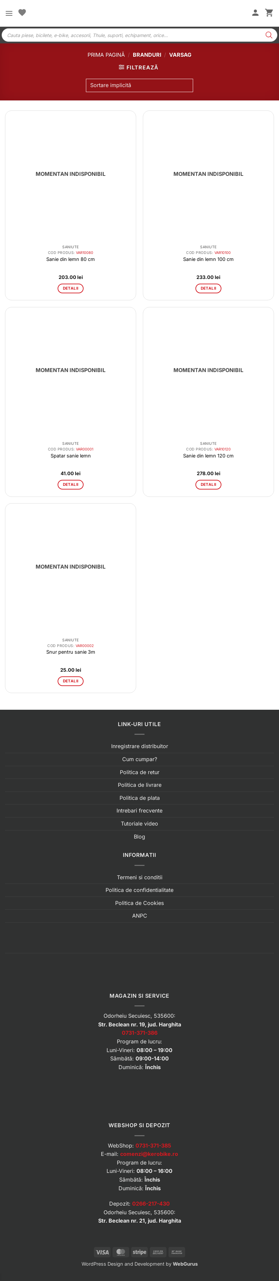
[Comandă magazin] (139, 85)
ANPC (139, 915)
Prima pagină (106, 54)
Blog (139, 836)
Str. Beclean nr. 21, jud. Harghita (139, 1220)
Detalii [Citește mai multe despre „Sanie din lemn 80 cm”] (70, 288)
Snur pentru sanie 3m (70, 652)
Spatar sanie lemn (71, 455)
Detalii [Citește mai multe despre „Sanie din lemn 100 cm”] (208, 288)
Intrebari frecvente (139, 810)
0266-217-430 (151, 1203)
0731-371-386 (139, 1032)
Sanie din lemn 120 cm (208, 455)
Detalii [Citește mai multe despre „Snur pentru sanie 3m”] (70, 681)
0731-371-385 (153, 1145)
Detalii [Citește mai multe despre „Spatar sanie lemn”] (70, 484)
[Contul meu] (255, 13)
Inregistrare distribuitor (139, 746)
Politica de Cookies (139, 903)
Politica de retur (139, 772)
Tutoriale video (139, 823)
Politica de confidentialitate (139, 890)
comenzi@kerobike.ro (149, 1154)
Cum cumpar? (139, 759)
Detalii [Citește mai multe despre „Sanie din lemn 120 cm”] (208, 484)
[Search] (269, 35)
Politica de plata (140, 797)
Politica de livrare (139, 784)
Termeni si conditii (139, 877)
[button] (9, 13)
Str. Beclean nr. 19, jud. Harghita (139, 1024)
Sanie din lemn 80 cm (70, 259)
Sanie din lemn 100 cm (208, 259)
